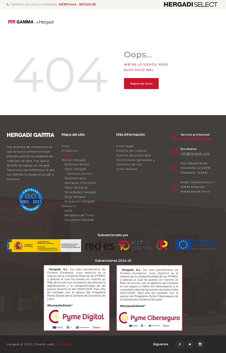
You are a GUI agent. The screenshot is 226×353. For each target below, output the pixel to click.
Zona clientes (127, 169)
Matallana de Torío (79, 215)
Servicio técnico (80, 173)
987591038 (87, 4)
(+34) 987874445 (196, 139)
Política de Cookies (131, 150)
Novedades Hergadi (80, 192)
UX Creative (64, 344)
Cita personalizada (79, 219)
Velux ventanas (76, 187)
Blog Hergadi (75, 196)
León (68, 210)
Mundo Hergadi (74, 160)
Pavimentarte (75, 178)
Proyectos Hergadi (79, 201)
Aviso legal (125, 146)
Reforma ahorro (77, 164)
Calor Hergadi (75, 169)
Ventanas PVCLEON (80, 183)
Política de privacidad (133, 155)
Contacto (69, 206)
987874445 (67, 4)
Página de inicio (141, 83)
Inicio (66, 146)
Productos (70, 150)
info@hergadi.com (195, 153)
